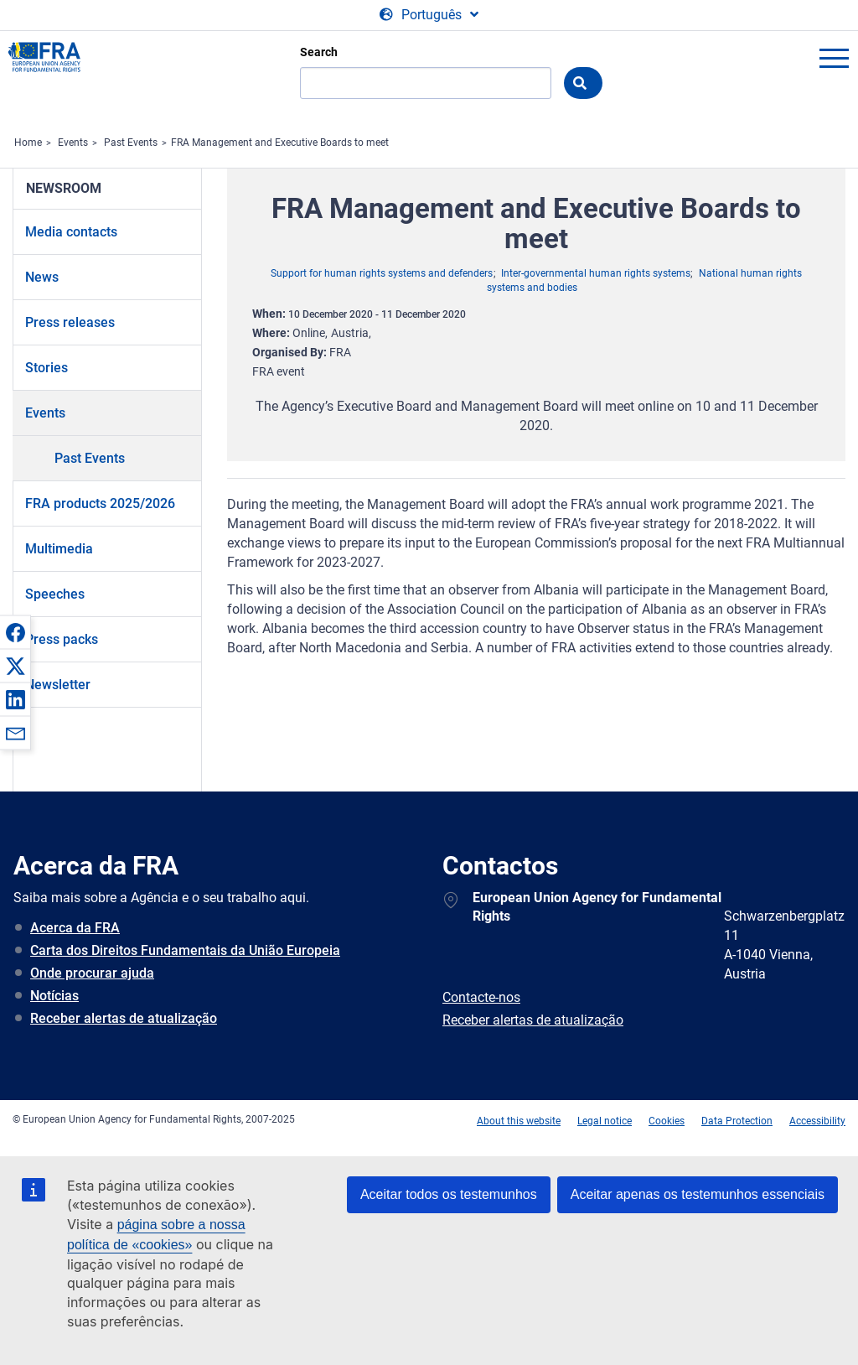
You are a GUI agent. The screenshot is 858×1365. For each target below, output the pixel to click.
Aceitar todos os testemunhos (448, 1194)
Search (319, 52)
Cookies (667, 1121)
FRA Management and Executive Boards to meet (280, 142)
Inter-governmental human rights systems (595, 273)
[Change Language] (429, 15)
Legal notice (604, 1121)
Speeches (55, 594)
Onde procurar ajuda (92, 973)
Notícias (54, 996)
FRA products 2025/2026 (100, 503)
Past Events (131, 142)
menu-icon (833, 57)
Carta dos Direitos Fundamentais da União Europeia (185, 950)
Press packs (61, 639)
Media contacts (71, 232)
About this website (519, 1121)
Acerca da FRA (75, 928)
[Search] (425, 83)
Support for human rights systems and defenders (382, 273)
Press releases (70, 322)
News (42, 277)
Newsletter (57, 685)
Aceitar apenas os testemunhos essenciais (697, 1194)
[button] (15, 632)
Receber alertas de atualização (123, 1018)
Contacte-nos (481, 997)
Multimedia (59, 549)
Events (73, 142)
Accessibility (817, 1121)
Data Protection (737, 1121)
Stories (46, 368)
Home (28, 142)
